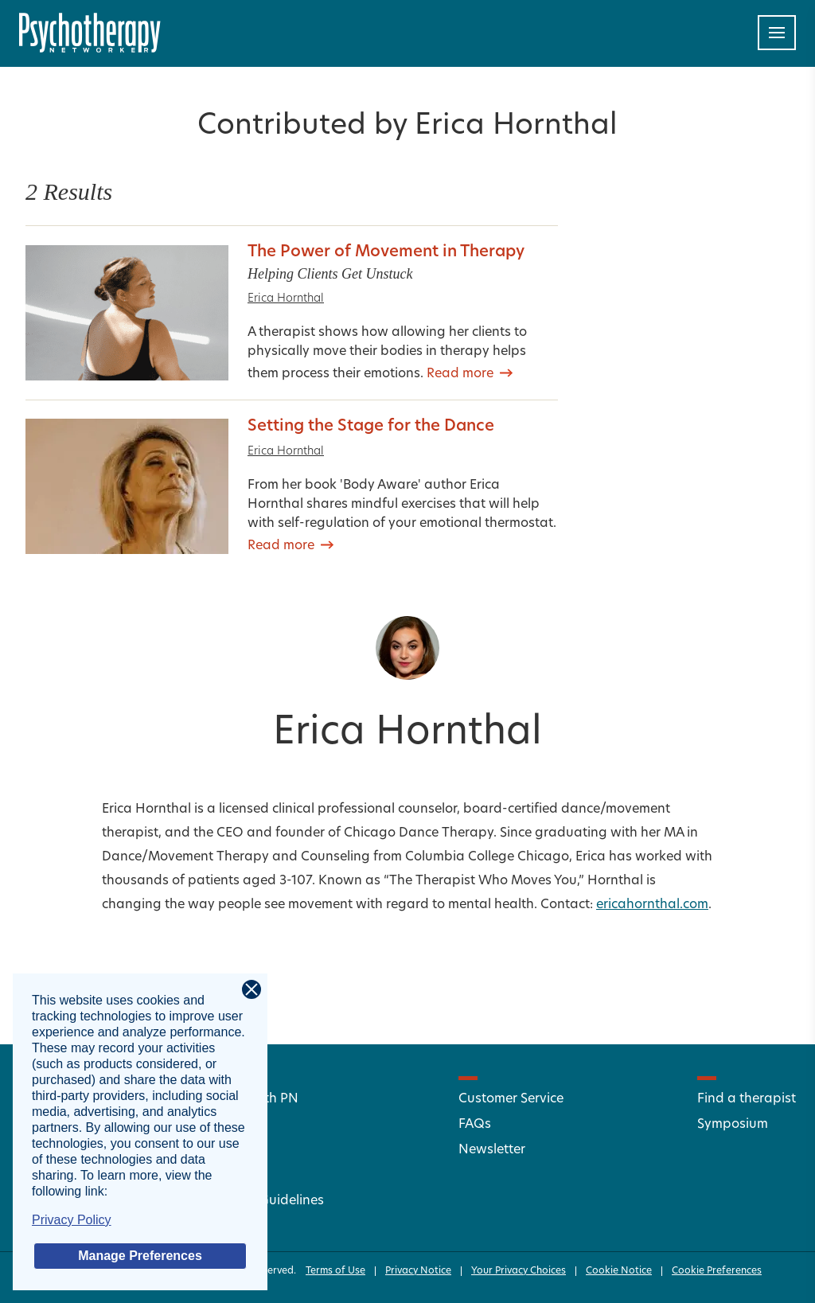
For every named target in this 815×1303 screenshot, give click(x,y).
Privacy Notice (418, 1271)
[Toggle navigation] (777, 32)
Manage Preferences (140, 1255)
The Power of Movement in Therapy (386, 252)
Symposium (732, 1124)
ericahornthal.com (652, 905)
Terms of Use (335, 1271)
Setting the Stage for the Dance (371, 427)
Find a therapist (746, 1099)
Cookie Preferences (717, 1271)
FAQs (474, 1124)
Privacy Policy (71, 1220)
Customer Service (510, 1099)
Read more (460, 374)
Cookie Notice (619, 1271)
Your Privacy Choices (518, 1271)
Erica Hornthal (286, 299)
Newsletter (491, 1150)
